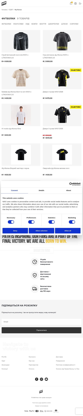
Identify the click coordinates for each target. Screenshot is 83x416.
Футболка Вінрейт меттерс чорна (15, 168)
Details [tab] (41, 190)
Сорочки (74, 24)
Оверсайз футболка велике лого (56, 168)
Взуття (43, 24)
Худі (27, 24)
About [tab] (68, 190)
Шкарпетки (53, 24)
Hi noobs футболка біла (11, 129)
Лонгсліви (18, 24)
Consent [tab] (14, 190)
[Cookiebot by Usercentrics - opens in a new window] (70, 184)
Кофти (34, 24)
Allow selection (41, 231)
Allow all (67, 231)
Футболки (6, 24)
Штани (64, 24)
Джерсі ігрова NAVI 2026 (53, 92)
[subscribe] (41, 322)
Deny (15, 231)
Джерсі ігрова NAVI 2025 (53, 129)
